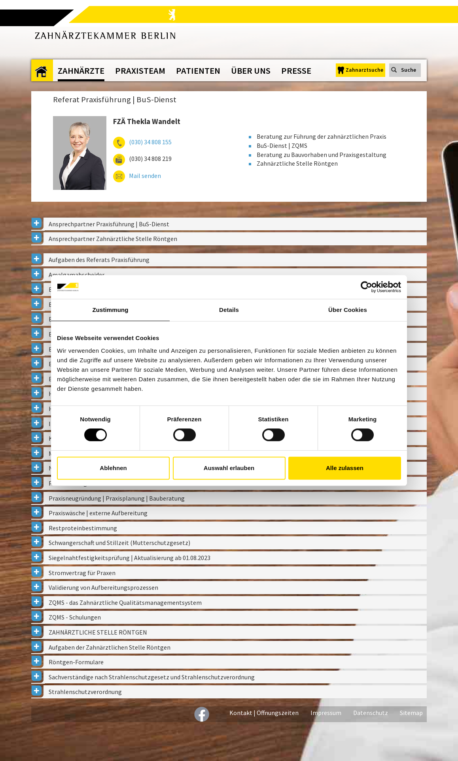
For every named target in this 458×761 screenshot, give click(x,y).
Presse (296, 70)
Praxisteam (140, 70)
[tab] (229, 224)
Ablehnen (113, 468)
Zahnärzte (81, 70)
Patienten (198, 70)
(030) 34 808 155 (150, 142)
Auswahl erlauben (229, 468)
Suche (408, 70)
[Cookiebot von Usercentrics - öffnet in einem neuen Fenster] (366, 287)
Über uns (251, 70)
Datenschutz (370, 713)
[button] (229, 224)
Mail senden (145, 176)
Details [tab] (229, 309)
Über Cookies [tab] (347, 309)
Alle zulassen (344, 468)
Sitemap (411, 713)
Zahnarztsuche (364, 70)
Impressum (325, 713)
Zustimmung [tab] (111, 309)
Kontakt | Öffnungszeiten (264, 713)
